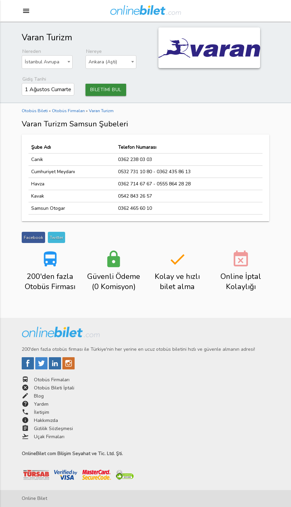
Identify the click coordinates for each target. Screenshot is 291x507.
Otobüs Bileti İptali (54, 388)
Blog (39, 396)
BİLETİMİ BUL (105, 89)
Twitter (56, 237)
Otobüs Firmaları (52, 380)
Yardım (41, 404)
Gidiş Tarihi (34, 79)
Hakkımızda (46, 420)
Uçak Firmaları (49, 436)
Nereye (94, 51)
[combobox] (47, 62)
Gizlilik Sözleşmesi (53, 428)
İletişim (41, 412)
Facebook (33, 237)
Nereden (31, 51)
